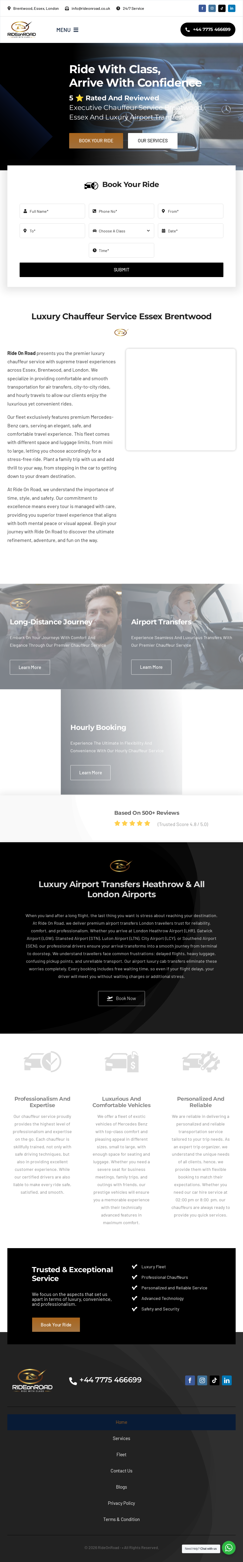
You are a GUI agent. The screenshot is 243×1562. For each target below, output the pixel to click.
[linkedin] (231, 8)
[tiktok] (222, 8)
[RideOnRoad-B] (32, 1371)
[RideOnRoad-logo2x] (22, 23)
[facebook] (202, 8)
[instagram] (212, 8)
